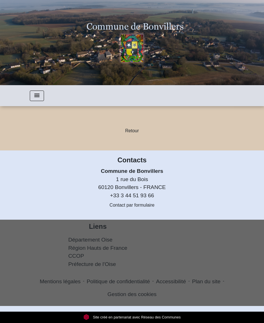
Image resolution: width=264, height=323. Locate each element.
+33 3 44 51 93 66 (132, 195)
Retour (132, 130)
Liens (98, 226)
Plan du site (206, 281)
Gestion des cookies (132, 294)
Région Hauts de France (97, 248)
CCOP (76, 256)
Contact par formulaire (132, 205)
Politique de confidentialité (118, 281)
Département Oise (90, 240)
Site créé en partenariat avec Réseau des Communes (132, 317)
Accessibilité (171, 281)
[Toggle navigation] (37, 96)
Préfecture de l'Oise (92, 264)
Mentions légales (60, 281)
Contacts (132, 160)
